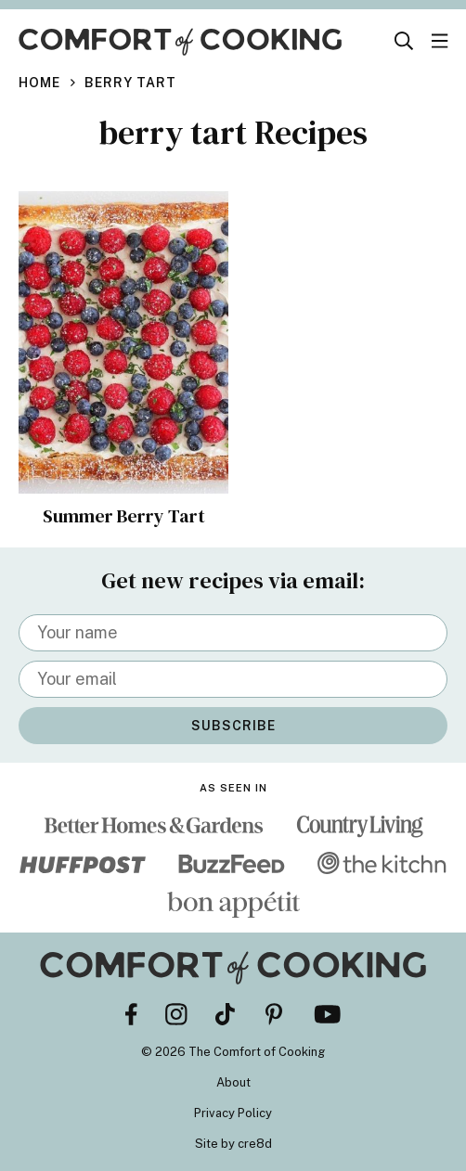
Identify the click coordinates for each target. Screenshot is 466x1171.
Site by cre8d (233, 1144)
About (233, 1082)
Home (39, 82)
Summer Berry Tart (124, 516)
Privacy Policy (233, 1113)
